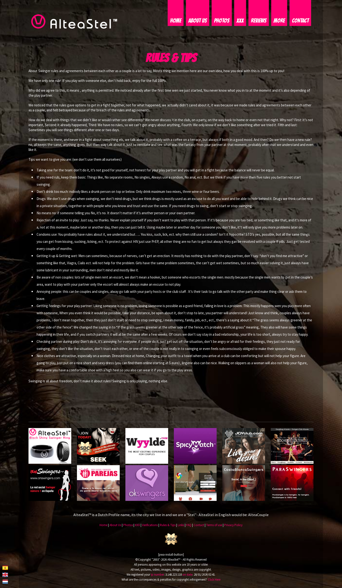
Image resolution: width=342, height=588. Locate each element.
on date (187, 575)
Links (181, 525)
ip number (157, 575)
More (279, 21)
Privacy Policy (233, 525)
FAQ (188, 525)
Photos (221, 21)
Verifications (150, 525)
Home (175, 21)
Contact (300, 21)
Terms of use (214, 525)
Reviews (258, 21)
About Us (197, 21)
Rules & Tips (168, 525)
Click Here (214, 580)
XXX (240, 21)
